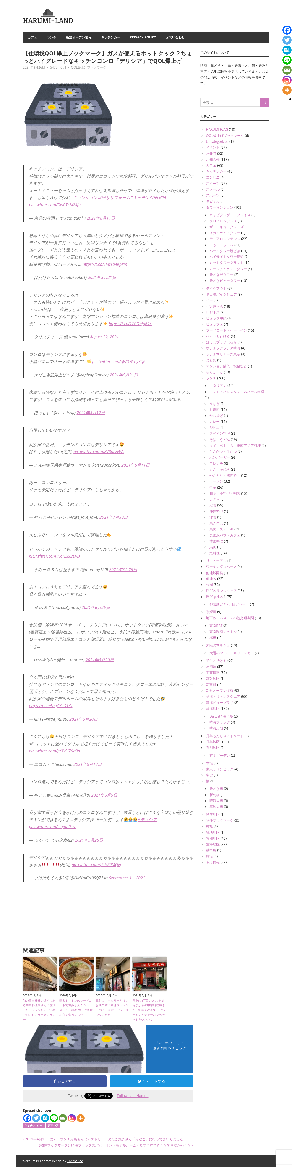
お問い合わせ (175, 37)
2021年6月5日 (104, 795)
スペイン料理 (219, 433)
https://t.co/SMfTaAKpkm (105, 264)
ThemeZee (75, 1161)
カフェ (32, 37)
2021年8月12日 (91, 412)
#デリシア (147, 819)
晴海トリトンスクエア (223, 696)
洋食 (212, 517)
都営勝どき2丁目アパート (229, 604)
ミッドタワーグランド (226, 262)
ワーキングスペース (221, 566)
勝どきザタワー (221, 274)
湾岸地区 (213, 814)
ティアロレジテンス (224, 238)
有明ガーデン (219, 755)
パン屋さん (214, 306)
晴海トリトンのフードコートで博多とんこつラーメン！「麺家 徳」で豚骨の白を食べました (76, 1007)
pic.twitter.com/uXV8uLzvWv (98, 451)
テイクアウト (216, 288)
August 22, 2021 (104, 337)
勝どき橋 (216, 788)
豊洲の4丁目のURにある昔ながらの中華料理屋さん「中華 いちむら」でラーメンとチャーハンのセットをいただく (149, 1009)
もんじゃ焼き (219, 469)
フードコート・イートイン (226, 330)
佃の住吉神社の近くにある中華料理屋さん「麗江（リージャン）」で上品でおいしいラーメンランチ (39, 1009)
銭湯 (209, 856)
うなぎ (214, 403)
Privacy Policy (143, 37)
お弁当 (211, 153)
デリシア (53, 1125)
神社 (209, 826)
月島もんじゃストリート (225, 735)
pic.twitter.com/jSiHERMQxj (96, 864)
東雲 (209, 775)
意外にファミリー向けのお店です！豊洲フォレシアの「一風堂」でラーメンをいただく (112, 1007)
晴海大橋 (216, 800)
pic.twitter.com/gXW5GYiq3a (54, 750)
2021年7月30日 (113, 517)
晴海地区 (213, 708)
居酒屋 (211, 666)
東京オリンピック (219, 769)
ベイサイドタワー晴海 (226, 256)
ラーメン (216, 481)
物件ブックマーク (219, 820)
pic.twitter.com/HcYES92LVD (54, 556)
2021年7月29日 (123, 569)
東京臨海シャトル (223, 631)
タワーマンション (219, 207)
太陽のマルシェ (218, 645)
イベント (213, 147)
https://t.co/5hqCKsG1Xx (51, 705)
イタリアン (218, 385)
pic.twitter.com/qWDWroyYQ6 (119, 361)
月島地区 (213, 741)
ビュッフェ (214, 324)
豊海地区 (213, 844)
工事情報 (213, 672)
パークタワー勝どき (224, 250)
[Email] (63, 1118)
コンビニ (213, 177)
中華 (212, 487)
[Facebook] (27, 1118)
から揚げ (216, 415)
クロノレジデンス (223, 221)
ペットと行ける (218, 336)
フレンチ (216, 463)
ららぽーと (214, 372)
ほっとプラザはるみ (221, 342)
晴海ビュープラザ (219, 702)
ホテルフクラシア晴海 (223, 348)
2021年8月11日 (101, 218)
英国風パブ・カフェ (224, 535)
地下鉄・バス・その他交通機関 (230, 617)
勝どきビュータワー (224, 280)
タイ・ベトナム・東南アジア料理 (235, 445)
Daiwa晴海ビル (221, 716)
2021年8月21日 (102, 277)
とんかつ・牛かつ (223, 451)
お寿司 (214, 409)
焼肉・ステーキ (221, 529)
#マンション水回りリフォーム (102, 197)
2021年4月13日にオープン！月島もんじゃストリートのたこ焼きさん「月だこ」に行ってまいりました (104, 1139)
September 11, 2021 (127, 878)
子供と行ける (216, 660)
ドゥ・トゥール (221, 245)
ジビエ (214, 427)
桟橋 (212, 637)
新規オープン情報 (78, 37)
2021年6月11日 (135, 465)
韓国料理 (216, 541)
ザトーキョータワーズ (226, 227)
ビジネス (213, 312)
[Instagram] (72, 1118)
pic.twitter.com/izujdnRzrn (52, 826)
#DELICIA (157, 197)
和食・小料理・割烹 (224, 493)
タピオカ (213, 201)
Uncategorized (217, 141)
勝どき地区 (214, 596)
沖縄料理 (216, 511)
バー (209, 300)
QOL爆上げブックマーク (88, 67)
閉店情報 (213, 862)
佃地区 (211, 578)
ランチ (51, 37)
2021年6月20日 (100, 659)
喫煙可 (211, 612)
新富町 (211, 684)
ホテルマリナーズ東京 (223, 354)
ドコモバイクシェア (221, 294)
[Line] (54, 1118)
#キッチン (139, 197)
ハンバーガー (219, 457)
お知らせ (213, 159)
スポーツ (213, 195)
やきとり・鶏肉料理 (224, 475)
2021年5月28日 (89, 840)
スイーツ (213, 183)
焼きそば (216, 523)
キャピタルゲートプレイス (229, 214)
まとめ (211, 360)
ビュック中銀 (216, 318)
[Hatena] (45, 1118)
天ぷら (214, 499)
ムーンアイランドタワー (228, 268)
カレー (214, 421)
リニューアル (216, 560)
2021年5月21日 (124, 375)
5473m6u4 (58, 67)
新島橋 (214, 794)
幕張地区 (213, 678)
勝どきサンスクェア (221, 590)
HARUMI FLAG (217, 129)
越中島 (211, 850)
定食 (212, 505)
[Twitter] (36, 1118)
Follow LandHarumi (132, 1096)
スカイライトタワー (224, 232)
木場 (209, 763)
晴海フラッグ (219, 722)
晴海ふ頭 (216, 728)
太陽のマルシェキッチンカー (231, 653)
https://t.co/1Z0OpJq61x (130, 323)
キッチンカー (110, 37)
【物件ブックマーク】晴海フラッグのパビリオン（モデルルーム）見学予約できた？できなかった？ (114, 1145)
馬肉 (212, 547)
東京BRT (215, 625)
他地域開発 (214, 572)
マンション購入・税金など (226, 366)
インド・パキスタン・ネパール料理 (236, 391)
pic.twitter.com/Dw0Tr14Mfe (55, 204)
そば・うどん (219, 439)
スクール (213, 189)
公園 (209, 584)
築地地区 (213, 832)
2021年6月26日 (96, 607)
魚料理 (214, 553)
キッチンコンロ (34, 1125)
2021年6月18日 (87, 764)
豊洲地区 (213, 838)
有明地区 (213, 747)
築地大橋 (216, 806)
